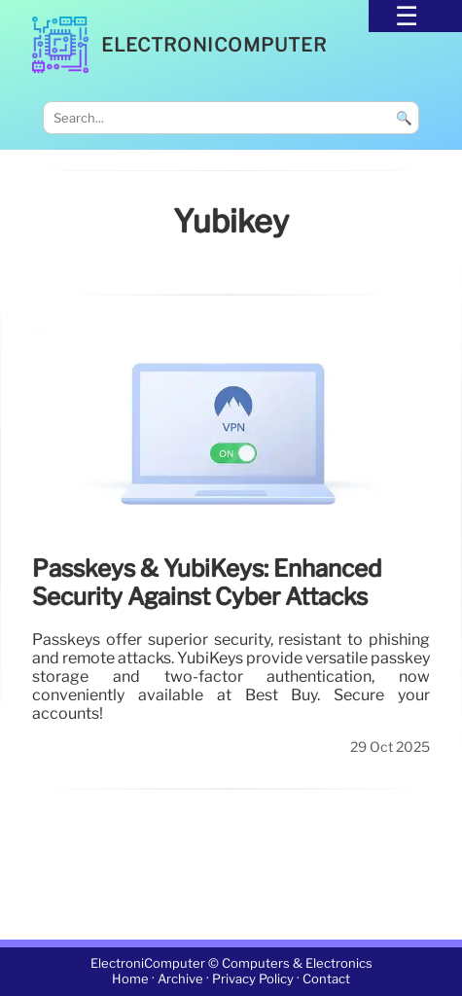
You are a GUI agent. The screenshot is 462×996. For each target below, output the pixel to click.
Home (130, 980)
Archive (180, 980)
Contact (326, 980)
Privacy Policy (253, 980)
